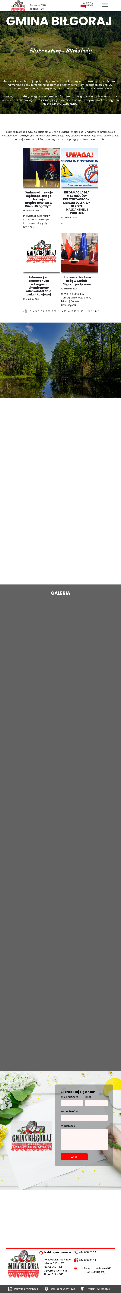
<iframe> (60, 1210)
